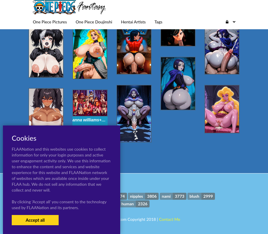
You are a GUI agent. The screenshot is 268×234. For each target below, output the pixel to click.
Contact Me (169, 219)
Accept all (35, 220)
